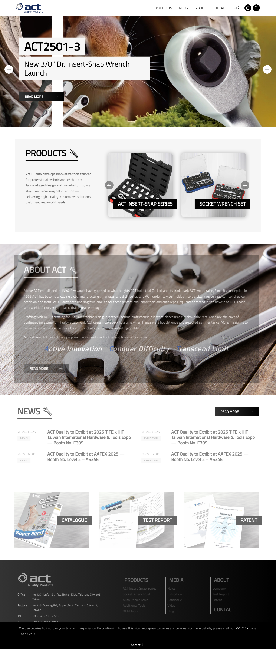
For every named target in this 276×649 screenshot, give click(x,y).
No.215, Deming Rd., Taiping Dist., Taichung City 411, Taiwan (63, 607)
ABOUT (201, 7)
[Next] (267, 69)
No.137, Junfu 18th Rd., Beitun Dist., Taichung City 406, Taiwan (64, 596)
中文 (236, 7)
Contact (220, 7)
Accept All (138, 644)
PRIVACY (242, 628)
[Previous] (8, 69)
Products (164, 7)
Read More (41, 96)
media (184, 7)
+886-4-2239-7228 (43, 616)
